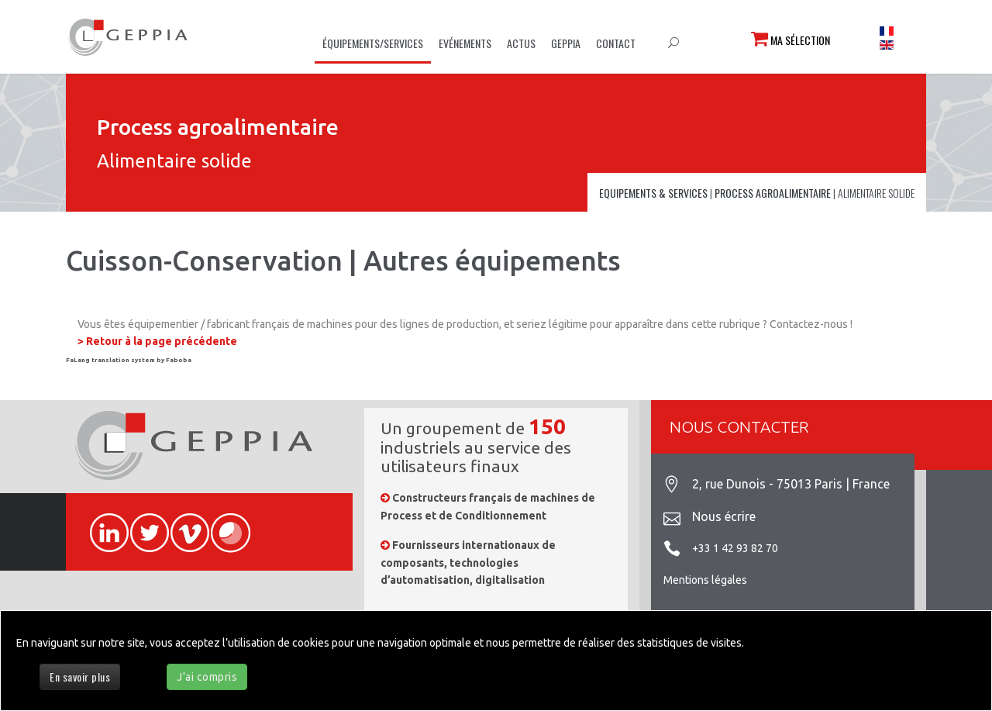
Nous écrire (724, 516)
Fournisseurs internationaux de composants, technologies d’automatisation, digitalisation (468, 562)
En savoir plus (80, 676)
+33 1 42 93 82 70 (735, 548)
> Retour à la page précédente (157, 341)
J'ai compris (207, 677)
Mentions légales (705, 580)
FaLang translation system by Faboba (128, 360)
